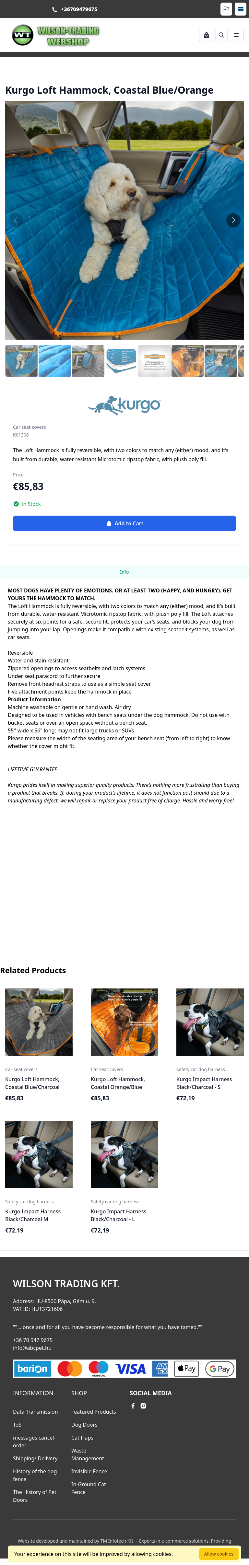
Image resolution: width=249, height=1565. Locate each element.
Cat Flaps (82, 1437)
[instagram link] (143, 1406)
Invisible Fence (89, 1471)
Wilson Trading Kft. (66, 1284)
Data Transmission (35, 1411)
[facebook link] (133, 1406)
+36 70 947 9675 (33, 1340)
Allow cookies (218, 1554)
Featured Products (93, 1411)
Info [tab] (124, 572)
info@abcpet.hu (32, 1347)
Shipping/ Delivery (35, 1458)
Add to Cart (124, 523)
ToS (17, 1424)
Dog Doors (84, 1424)
